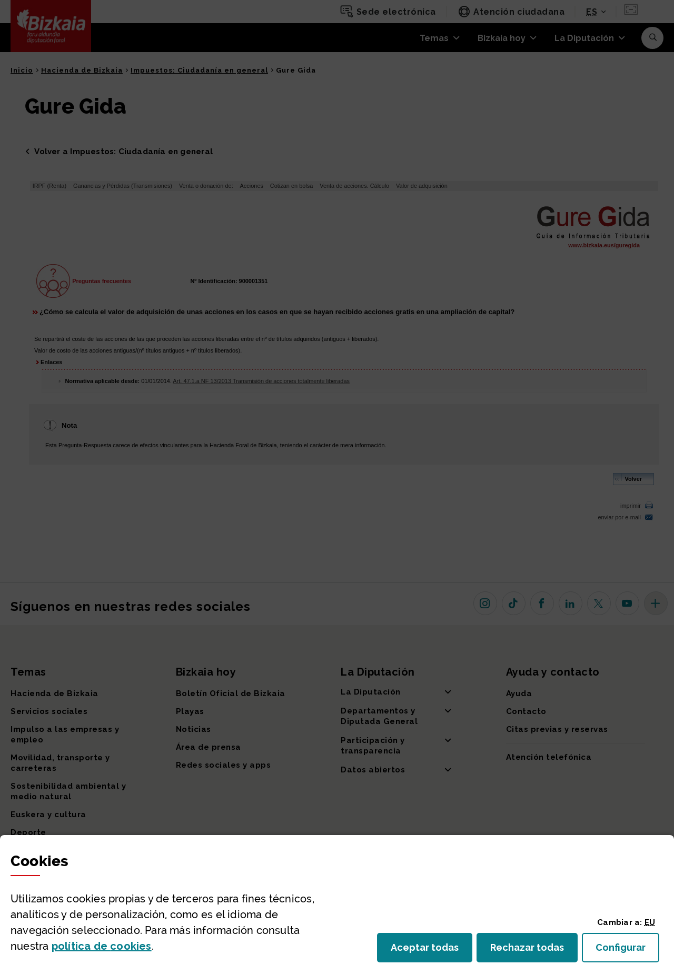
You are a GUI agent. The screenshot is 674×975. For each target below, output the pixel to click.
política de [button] (102, 946)
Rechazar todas (534, 950)
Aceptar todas (431, 950)
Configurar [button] (627, 950)
